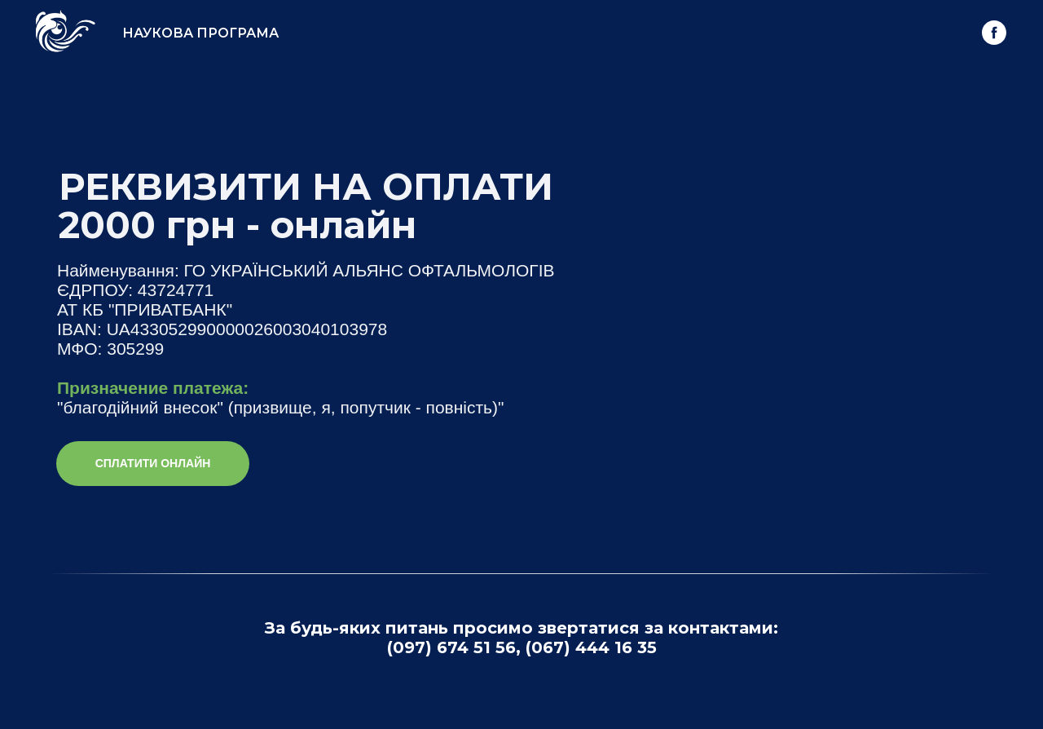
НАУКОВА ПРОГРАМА (200, 33)
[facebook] (994, 32)
